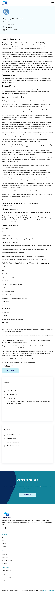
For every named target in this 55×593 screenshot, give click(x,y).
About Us (4, 554)
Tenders (4, 543)
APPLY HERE (10, 370)
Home (3, 537)
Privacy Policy (5, 563)
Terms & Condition (7, 560)
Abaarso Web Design (48, 590)
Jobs (3, 540)
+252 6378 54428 (6, 571)
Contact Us (27, 494)
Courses (4, 546)
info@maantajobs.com (8, 574)
